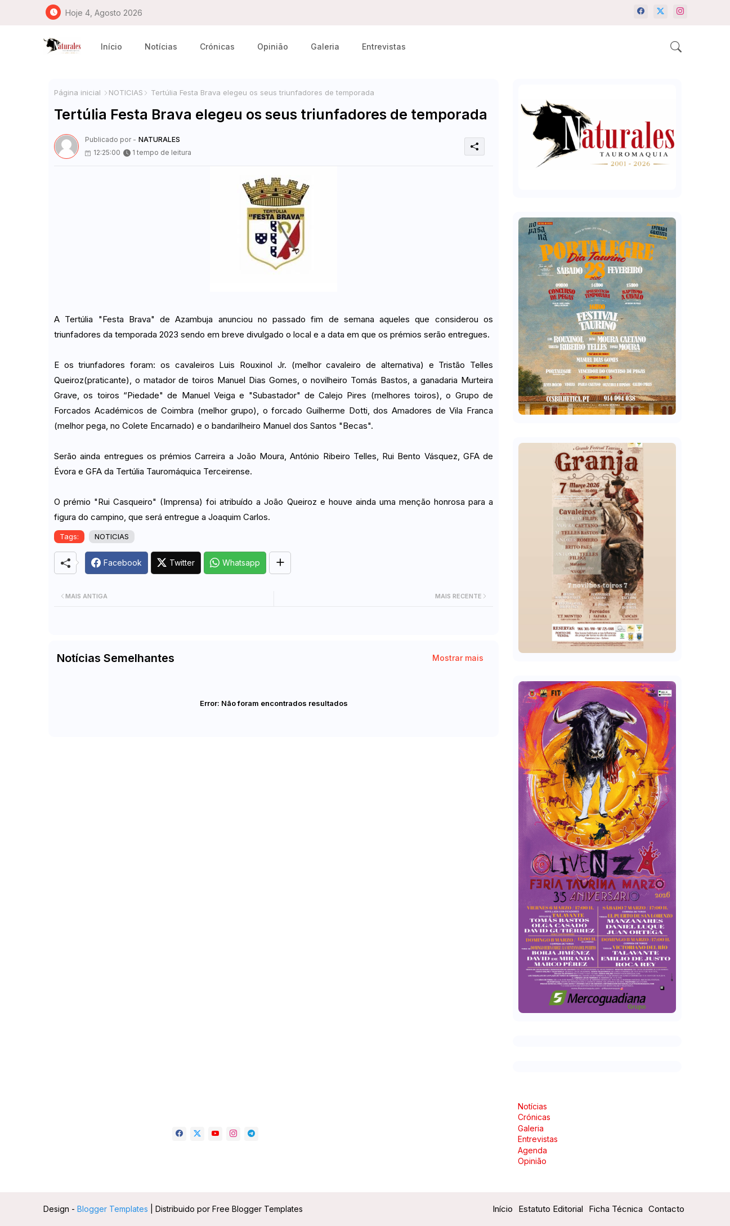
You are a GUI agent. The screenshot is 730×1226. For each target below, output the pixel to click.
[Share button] (280, 563)
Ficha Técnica (616, 1208)
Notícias (161, 46)
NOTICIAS (126, 92)
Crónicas (217, 46)
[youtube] (215, 1134)
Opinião (272, 46)
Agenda (532, 1150)
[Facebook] (116, 563)
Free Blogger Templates (257, 1209)
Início (111, 46)
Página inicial (77, 92)
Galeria (325, 46)
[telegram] (251, 1134)
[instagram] (680, 12)
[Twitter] (176, 563)
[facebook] (641, 12)
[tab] (111, 46)
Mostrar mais (457, 658)
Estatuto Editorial (550, 1208)
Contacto (666, 1208)
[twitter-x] (660, 12)
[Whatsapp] (235, 563)
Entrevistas (384, 46)
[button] (676, 46)
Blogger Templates (112, 1209)
